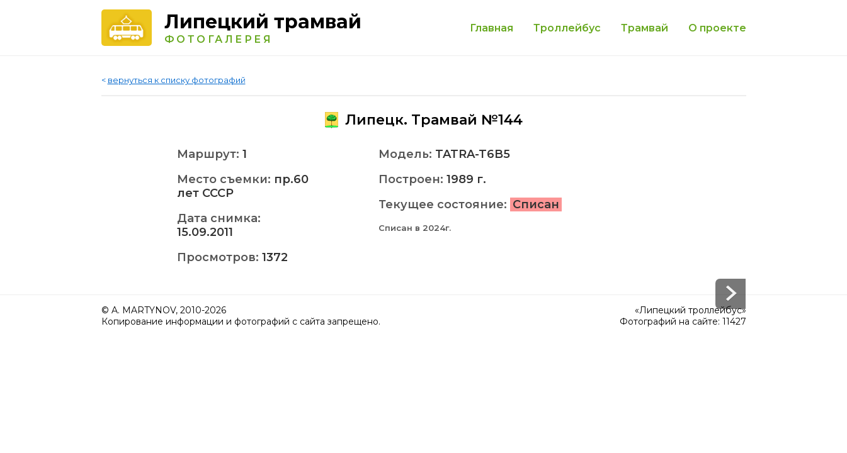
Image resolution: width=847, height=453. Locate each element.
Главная (491, 28)
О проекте (717, 28)
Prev (730, 294)
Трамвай (644, 28)
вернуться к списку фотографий (177, 80)
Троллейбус (567, 28)
